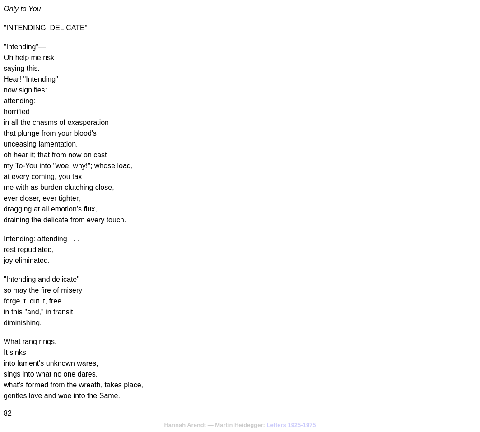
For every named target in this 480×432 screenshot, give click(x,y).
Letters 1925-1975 (291, 425)
